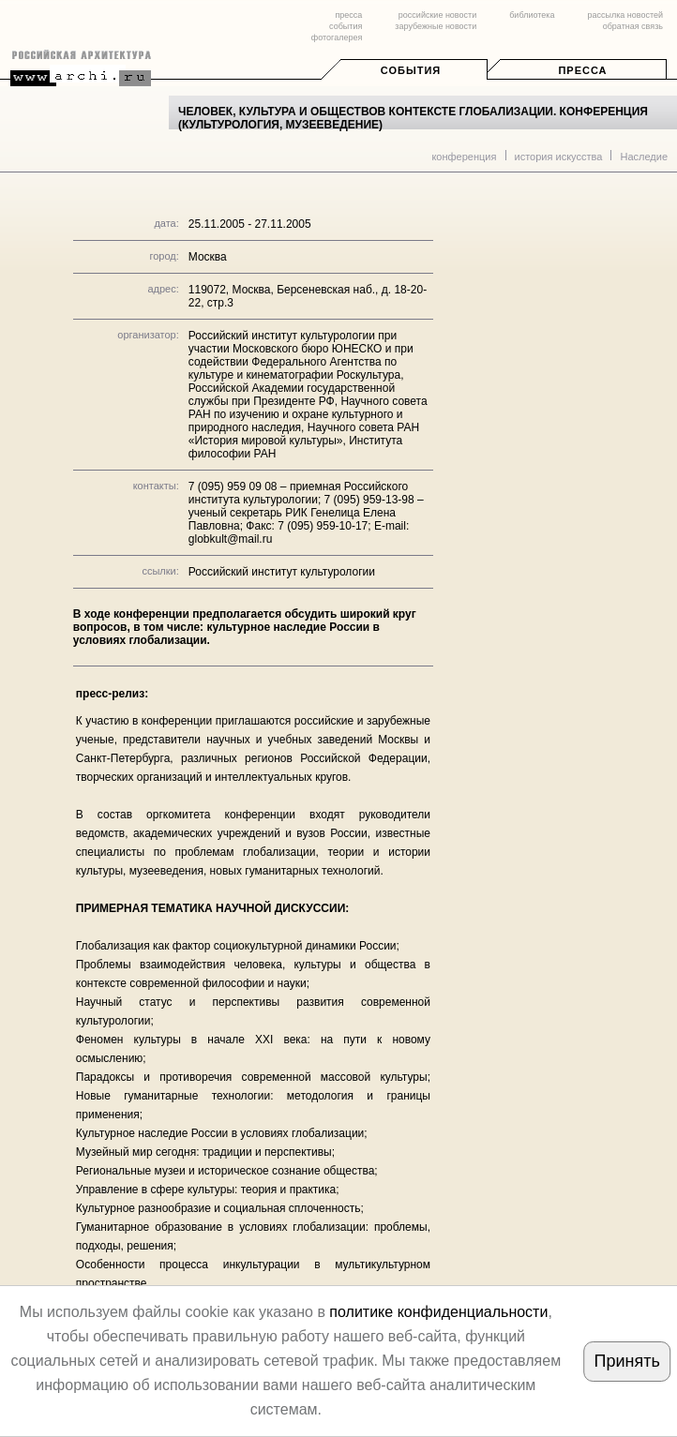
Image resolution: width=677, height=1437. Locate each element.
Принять (626, 1361)
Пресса (582, 70)
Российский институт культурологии (281, 571)
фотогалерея (336, 37)
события (345, 26)
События (411, 70)
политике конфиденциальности (438, 1312)
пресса (348, 15)
